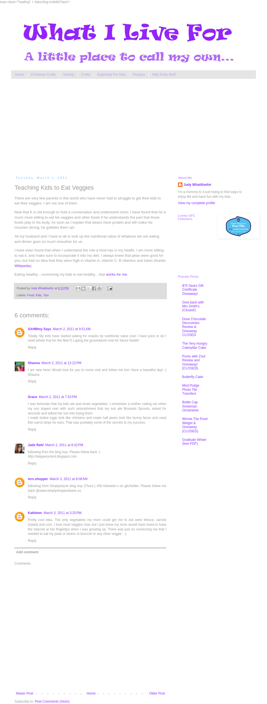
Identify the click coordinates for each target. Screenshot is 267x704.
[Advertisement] (108, 126)
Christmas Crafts (43, 74)
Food (30, 295)
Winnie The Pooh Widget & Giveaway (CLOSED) (195, 425)
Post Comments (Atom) (52, 701)
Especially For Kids (111, 74)
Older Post (157, 693)
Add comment (27, 552)
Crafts (85, 74)
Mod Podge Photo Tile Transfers (190, 390)
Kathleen (35, 513)
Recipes (139, 74)
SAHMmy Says (39, 329)
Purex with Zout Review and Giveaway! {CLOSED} (193, 362)
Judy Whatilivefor (197, 185)
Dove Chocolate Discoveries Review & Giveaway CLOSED (194, 327)
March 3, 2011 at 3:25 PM (62, 513)
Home (19, 74)
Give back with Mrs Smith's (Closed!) (193, 306)
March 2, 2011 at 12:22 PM (61, 363)
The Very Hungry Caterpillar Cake (194, 345)
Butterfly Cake (192, 377)
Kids (38, 295)
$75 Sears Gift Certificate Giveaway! (193, 290)
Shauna (34, 363)
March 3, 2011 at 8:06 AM (69, 479)
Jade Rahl (36, 445)
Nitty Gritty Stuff (163, 74)
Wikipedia (22, 266)
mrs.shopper (38, 479)
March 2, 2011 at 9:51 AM (72, 329)
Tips (46, 295)
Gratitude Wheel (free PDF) (194, 442)
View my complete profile (196, 203)
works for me (116, 274)
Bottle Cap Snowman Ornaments (190, 406)
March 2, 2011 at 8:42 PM (64, 445)
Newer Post (24, 693)
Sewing (68, 74)
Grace (32, 397)
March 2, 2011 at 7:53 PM (58, 397)
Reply (32, 347)
